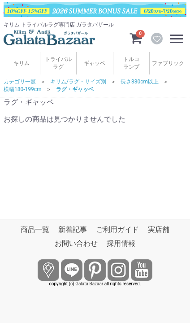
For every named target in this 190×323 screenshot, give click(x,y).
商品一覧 (35, 229)
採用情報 (121, 243)
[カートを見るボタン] (135, 38)
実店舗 (158, 229)
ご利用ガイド (117, 229)
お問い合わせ (76, 243)
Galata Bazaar (89, 283)
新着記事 (72, 229)
